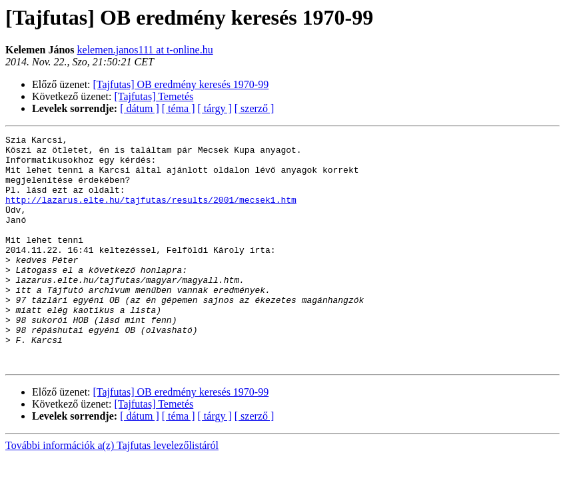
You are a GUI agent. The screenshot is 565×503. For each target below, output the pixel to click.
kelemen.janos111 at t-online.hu (145, 49)
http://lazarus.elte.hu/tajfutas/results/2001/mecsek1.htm (150, 213)
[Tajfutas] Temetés (154, 96)
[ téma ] (178, 108)
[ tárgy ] (215, 108)
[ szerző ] (255, 108)
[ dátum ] (139, 108)
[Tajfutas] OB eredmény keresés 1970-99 (181, 84)
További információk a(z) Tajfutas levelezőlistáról (112, 491)
